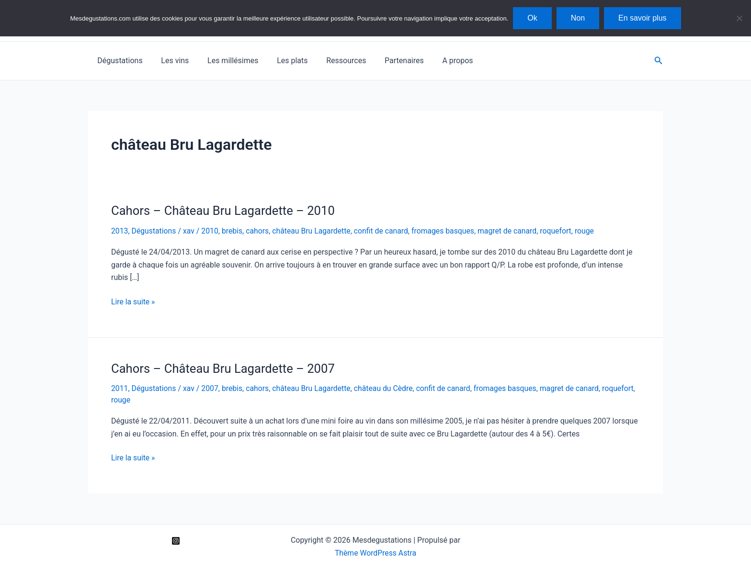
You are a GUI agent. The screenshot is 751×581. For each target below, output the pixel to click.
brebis (233, 230)
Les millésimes (224, 60)
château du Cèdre (387, 388)
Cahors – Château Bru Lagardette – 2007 (224, 368)
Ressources (332, 60)
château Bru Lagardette (314, 230)
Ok (532, 18)
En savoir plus (642, 18)
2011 (119, 388)
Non (578, 18)
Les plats (281, 60)
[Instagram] (175, 540)
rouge (591, 230)
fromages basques (447, 230)
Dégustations (118, 60)
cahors (259, 230)
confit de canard (384, 230)
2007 (211, 388)
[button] (658, 61)
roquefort (562, 230)
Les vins (170, 60)
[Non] (739, 18)
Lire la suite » (133, 301)
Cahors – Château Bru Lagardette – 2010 (224, 210)
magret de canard (513, 230)
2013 (119, 230)
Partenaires (386, 60)
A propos (436, 60)
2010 (211, 230)
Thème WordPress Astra (375, 552)
